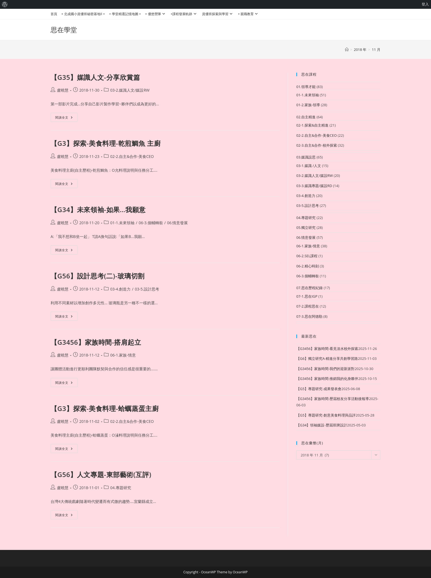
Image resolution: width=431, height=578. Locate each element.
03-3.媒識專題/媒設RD (314, 185)
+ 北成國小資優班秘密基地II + (83, 14)
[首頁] (347, 49)
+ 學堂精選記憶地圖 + (125, 14)
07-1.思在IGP (306, 296)
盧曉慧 (62, 90)
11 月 (376, 49)
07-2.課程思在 (307, 306)
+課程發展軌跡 (184, 14)
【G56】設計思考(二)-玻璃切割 (98, 275)
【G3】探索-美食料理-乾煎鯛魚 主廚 (106, 143)
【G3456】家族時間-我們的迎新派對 (325, 368)
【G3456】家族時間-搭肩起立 (96, 342)
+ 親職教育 (248, 14)
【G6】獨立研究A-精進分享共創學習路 (327, 358)
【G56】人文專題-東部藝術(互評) (101, 474)
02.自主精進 (306, 116)
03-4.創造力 (120, 289)
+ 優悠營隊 (156, 14)
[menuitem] (5, 4)
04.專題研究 (120, 487)
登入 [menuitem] (425, 4)
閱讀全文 (66, 118)
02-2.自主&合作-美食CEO (132, 156)
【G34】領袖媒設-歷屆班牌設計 (321, 425)
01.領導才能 (306, 86)
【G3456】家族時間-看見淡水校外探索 (327, 348)
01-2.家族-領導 (308, 104)
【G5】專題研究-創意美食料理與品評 (326, 415)
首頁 (54, 14)
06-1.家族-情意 (123, 355)
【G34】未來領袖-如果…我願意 (98, 209)
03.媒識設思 (306, 157)
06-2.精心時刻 (307, 266)
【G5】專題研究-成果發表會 (318, 388)
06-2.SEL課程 (306, 255)
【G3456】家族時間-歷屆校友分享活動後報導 (332, 398)
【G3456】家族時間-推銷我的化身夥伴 (327, 378)
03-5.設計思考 (147, 289)
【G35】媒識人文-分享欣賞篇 (95, 77)
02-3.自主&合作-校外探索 (316, 145)
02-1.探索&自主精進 (312, 125)
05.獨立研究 (306, 227)
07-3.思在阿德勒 (309, 316)
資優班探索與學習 (218, 14)
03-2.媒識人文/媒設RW (130, 90)
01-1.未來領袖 (122, 222)
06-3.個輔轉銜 (151, 222)
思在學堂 (64, 29)
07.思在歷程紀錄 (309, 287)
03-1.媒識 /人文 (308, 165)
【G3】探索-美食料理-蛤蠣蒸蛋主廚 (105, 408)
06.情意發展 (177, 222)
